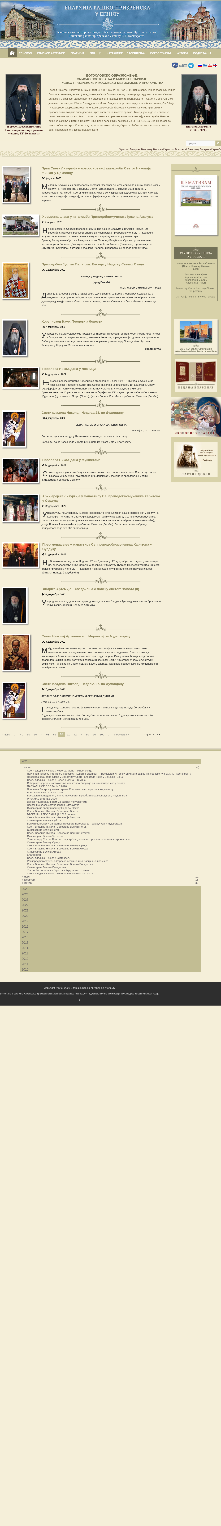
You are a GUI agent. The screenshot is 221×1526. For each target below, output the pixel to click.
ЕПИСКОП (25, 53)
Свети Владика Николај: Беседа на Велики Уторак (57, 848)
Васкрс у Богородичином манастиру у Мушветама (57, 801)
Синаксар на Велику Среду (43, 842)
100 (102, 734)
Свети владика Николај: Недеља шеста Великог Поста (60, 873)
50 (28, 734)
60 (35, 734)
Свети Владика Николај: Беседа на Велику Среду (57, 845)
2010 (25, 969)
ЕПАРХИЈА (78, 53)
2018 (25, 926)
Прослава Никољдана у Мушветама (71, 460)
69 (54, 734)
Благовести (34, 854)
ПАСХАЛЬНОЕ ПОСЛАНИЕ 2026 (47, 786)
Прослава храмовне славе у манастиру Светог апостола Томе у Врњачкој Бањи (75, 776)
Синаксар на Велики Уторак (44, 851)
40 (21, 734)
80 (87, 734)
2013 (25, 953)
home (12, 53)
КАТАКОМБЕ (115, 53)
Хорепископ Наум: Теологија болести (72, 321)
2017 (25, 932)
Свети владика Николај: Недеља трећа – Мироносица (59, 770)
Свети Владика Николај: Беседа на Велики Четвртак (58, 832)
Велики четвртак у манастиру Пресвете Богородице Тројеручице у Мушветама (74, 823)
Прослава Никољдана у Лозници (69, 369)
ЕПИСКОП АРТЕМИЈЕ (51, 53)
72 (75, 734)
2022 (25, 905)
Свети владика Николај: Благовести (48, 857)
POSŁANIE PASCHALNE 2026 (45, 792)
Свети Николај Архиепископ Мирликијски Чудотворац (86, 636)
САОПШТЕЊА (136, 53)
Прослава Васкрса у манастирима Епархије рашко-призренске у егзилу (70, 789)
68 (47, 734)
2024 (25, 894)
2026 (25, 761)
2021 (25, 910)
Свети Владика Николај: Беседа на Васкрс (52, 811)
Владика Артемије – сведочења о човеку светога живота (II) (90, 589)
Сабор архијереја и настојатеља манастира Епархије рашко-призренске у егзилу (76, 783)
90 (94, 734)
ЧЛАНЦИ (95, 53)
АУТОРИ (182, 53)
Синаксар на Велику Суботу (44, 820)
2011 (25, 964)
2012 (25, 959)
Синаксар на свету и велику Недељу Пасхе (53, 807)
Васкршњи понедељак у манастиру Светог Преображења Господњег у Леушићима (77, 795)
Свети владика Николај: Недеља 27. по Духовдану (83, 684)
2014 (25, 948)
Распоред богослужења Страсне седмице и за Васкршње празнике (67, 861)
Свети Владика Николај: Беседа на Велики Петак (56, 826)
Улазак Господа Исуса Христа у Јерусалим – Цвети (58, 870)
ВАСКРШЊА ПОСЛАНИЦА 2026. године (51, 814)
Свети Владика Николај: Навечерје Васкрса (53, 817)
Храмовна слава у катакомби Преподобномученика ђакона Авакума (97, 216)
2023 (25, 899)
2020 (25, 916)
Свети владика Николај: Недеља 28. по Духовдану (83, 412)
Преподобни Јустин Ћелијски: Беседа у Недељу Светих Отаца (93, 264)
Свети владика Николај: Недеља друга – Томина (56, 779)
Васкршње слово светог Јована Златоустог (53, 804)
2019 (25, 921)
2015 (25, 942)
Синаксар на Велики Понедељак (46, 867)
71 (68, 734)
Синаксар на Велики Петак (43, 829)
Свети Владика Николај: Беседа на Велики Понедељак (60, 864)
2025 (25, 889)
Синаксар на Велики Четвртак (45, 836)
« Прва (6, 734)
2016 (25, 937)
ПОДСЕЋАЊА (202, 53)
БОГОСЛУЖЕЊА (161, 53)
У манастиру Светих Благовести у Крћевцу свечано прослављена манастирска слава (78, 839)
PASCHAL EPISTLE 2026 (42, 798)
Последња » (121, 734)
